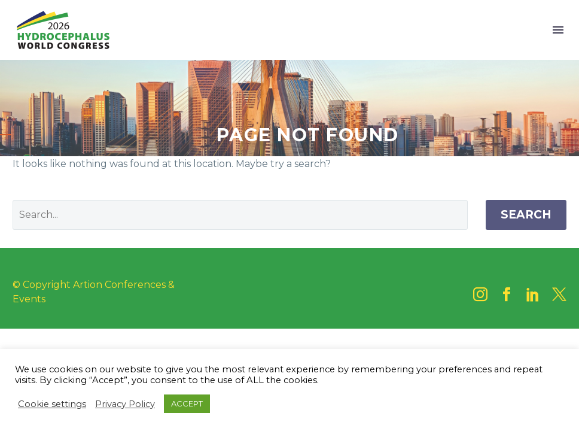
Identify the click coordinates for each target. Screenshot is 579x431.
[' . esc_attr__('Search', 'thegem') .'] (240, 215)
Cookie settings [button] (52, 404)
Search (526, 214)
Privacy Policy (125, 404)
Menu (558, 30)
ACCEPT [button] (187, 403)
